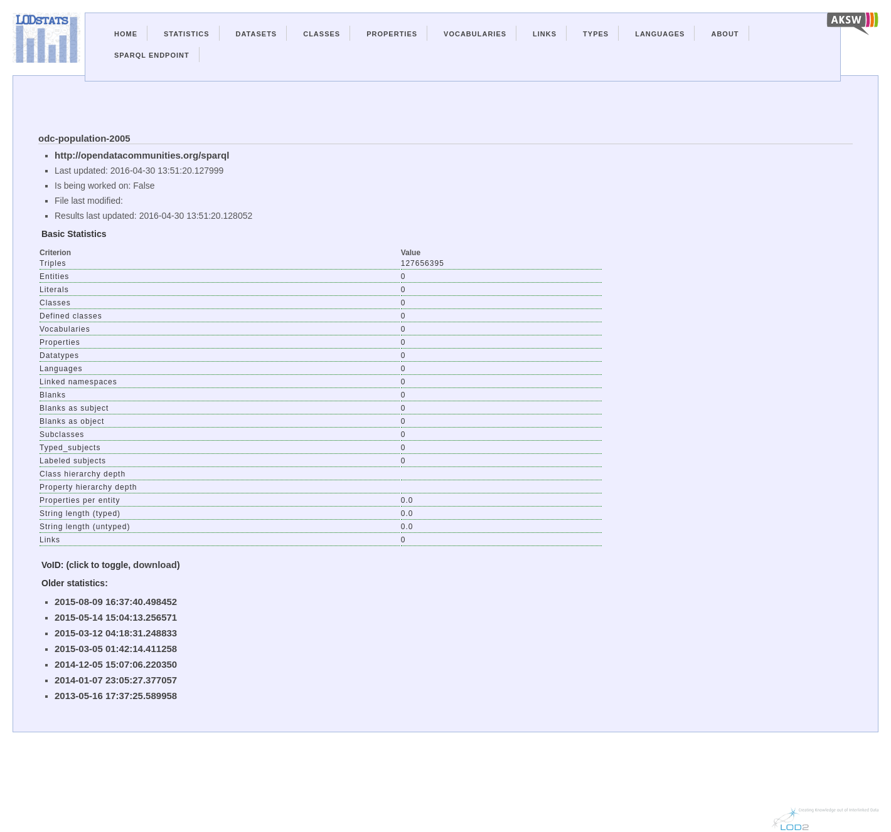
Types (596, 34)
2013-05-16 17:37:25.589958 (116, 695)
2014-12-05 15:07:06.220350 (116, 664)
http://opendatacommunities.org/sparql (142, 155)
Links (545, 34)
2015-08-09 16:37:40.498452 (116, 601)
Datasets (256, 34)
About (725, 34)
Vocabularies (475, 34)
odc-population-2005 (84, 138)
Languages (660, 34)
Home (125, 34)
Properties (391, 34)
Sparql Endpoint (151, 55)
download (155, 564)
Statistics (187, 34)
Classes (321, 34)
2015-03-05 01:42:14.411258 (116, 648)
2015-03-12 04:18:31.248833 (116, 633)
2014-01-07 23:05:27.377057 (116, 680)
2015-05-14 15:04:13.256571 (116, 617)
